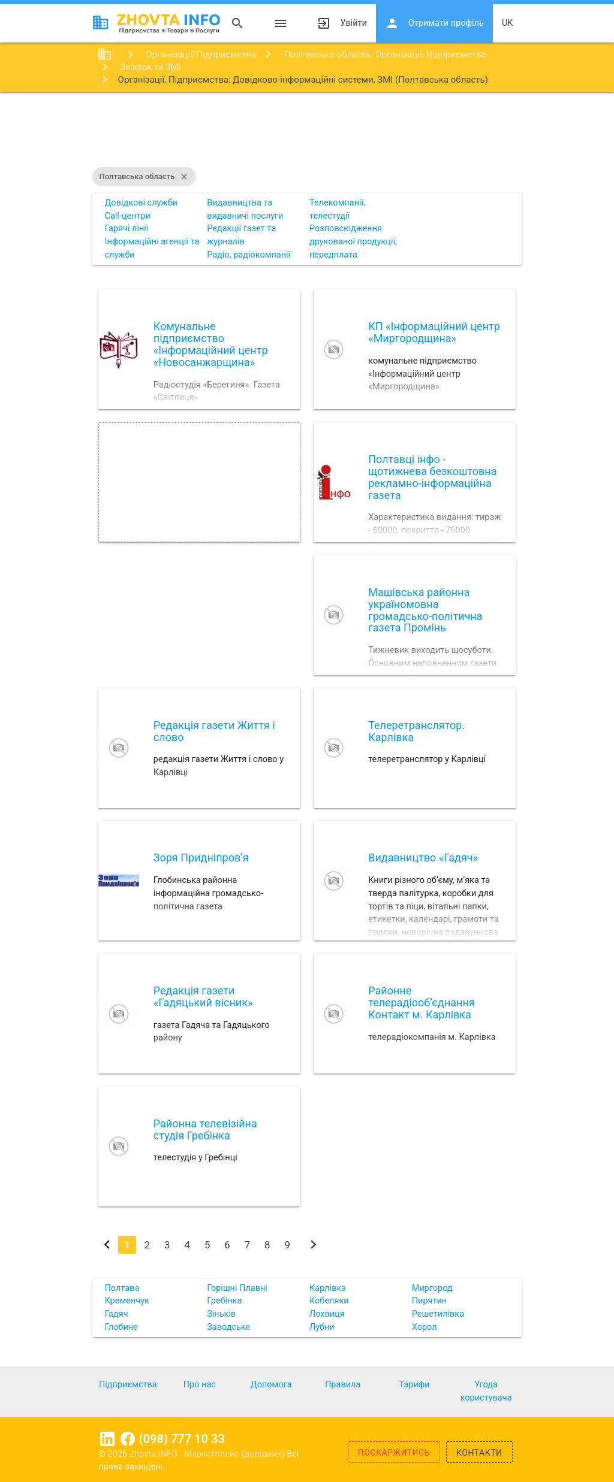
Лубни (322, 1327)
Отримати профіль (434, 23)
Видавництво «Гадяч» (423, 857)
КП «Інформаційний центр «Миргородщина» (434, 332)
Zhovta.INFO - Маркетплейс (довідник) (208, 1454)
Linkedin (107, 1439)
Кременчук (126, 1301)
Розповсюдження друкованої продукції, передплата (353, 241)
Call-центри (127, 216)
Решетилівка (438, 1314)
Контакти (479, 1452)
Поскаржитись (394, 1452)
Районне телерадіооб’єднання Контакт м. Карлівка (421, 1002)
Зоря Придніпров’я (201, 857)
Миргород (432, 1288)
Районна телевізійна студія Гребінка (205, 1129)
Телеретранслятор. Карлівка (416, 731)
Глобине (120, 1327)
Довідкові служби (140, 203)
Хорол (424, 1327)
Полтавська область (144, 176)
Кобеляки (329, 1301)
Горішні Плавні (237, 1288)
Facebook (128, 1439)
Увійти (341, 23)
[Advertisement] (307, 131)
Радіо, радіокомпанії (248, 255)
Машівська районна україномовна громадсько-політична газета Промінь (425, 610)
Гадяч (116, 1314)
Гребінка (224, 1301)
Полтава (121, 1288)
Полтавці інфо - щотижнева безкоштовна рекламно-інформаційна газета (432, 477)
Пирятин (429, 1301)
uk (507, 23)
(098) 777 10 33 (182, 1439)
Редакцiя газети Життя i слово (214, 731)
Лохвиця (327, 1314)
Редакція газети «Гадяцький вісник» (203, 996)
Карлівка (327, 1288)
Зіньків (221, 1314)
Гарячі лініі (126, 228)
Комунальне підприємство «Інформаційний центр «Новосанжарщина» (211, 344)
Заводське (228, 1327)
